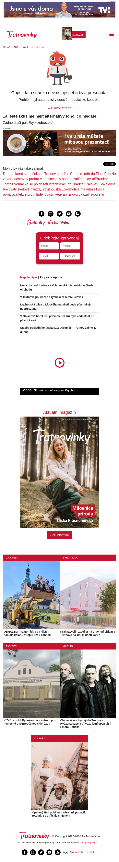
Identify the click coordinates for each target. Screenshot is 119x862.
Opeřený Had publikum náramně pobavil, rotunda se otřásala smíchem (59, 814)
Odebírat (70, 256)
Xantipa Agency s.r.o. (90, 842)
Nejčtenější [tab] (28, 277)
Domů (6, 47)
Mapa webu (77, 852)
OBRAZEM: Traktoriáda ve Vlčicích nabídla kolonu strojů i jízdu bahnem (28, 633)
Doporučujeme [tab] (51, 277)
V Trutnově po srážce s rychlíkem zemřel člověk (51, 297)
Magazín (77, 34)
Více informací (59, 535)
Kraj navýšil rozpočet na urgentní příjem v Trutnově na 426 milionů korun (87, 633)
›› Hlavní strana (59, 108)
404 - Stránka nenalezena (29, 47)
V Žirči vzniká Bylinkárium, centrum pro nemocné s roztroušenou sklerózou (29, 722)
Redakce (92, 852)
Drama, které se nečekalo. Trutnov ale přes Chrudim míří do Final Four (57, 174)
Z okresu (12, 557)
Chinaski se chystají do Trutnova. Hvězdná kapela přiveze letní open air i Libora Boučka (85, 724)
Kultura (68, 646)
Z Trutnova (70, 557)
